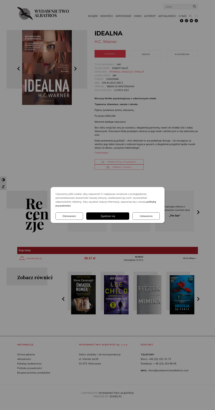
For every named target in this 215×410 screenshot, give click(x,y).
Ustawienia (115, 216)
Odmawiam (146, 216)
